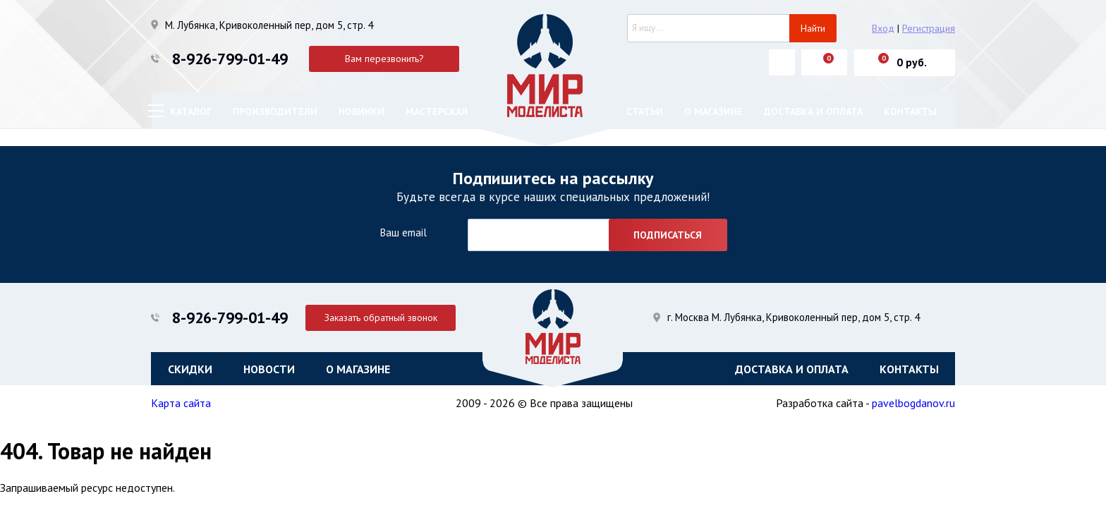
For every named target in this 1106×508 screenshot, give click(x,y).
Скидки (190, 369)
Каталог (191, 111)
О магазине (713, 111)
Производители (275, 111)
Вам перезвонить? (384, 58)
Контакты (910, 111)
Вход (883, 28)
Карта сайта (181, 404)
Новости (269, 369)
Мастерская (437, 111)
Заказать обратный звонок (384, 316)
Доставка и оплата (813, 111)
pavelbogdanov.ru (913, 404)
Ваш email (403, 232)
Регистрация (928, 28)
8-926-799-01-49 (230, 58)
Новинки (361, 111)
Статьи (644, 111)
